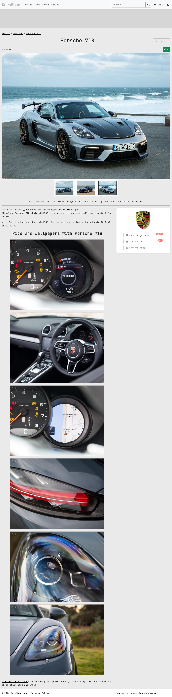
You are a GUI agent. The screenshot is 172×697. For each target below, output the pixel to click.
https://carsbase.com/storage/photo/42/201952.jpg (46, 209)
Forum (45, 4)
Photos (28, 4)
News (37, 4)
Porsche (18, 33)
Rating (55, 4)
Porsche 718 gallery (15, 681)
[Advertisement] (86, 18)
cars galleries (27, 684)
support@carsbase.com (143, 693)
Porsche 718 (33, 33)
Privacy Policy (40, 693)
